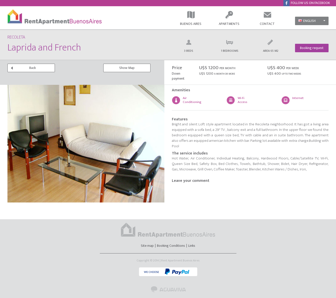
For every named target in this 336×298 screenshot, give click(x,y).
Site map (147, 245)
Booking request (312, 48)
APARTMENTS (229, 18)
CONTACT (267, 18)
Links (191, 245)
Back (23, 68)
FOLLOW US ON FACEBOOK (308, 3)
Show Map (127, 68)
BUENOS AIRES (190, 18)
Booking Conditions (171, 245)
